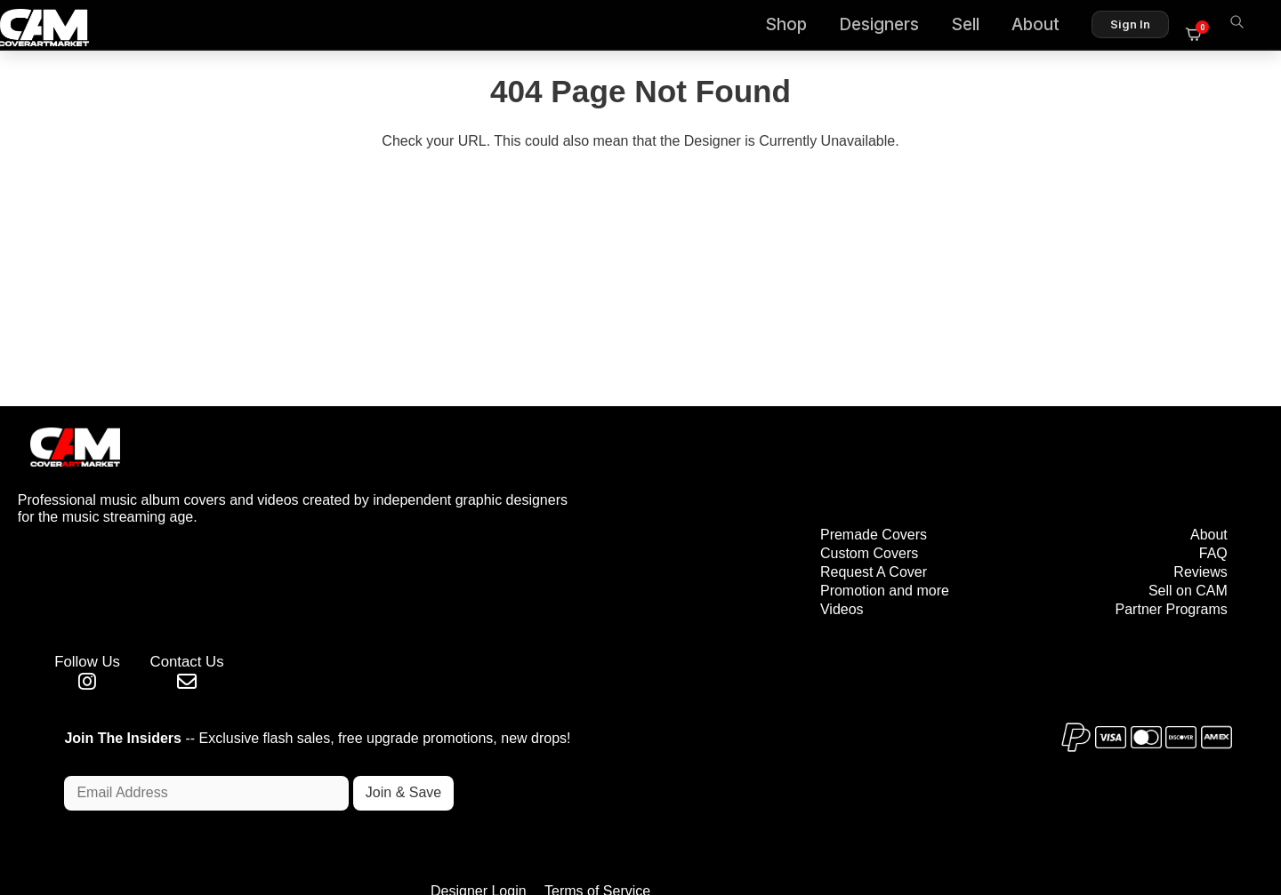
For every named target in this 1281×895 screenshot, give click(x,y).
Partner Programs (1169, 531)
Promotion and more (801, 512)
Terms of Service (697, 805)
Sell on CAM (1185, 512)
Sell (976, 27)
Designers (890, 27)
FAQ (1210, 475)
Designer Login (578, 805)
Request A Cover (790, 493)
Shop (797, 27)
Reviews (1198, 493)
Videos (758, 531)
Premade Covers (790, 456)
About (1046, 27)
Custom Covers (785, 475)
